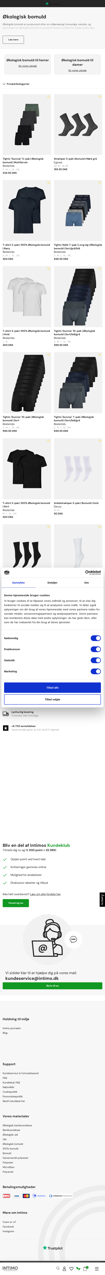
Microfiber (8, 1167)
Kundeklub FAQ (11, 1082)
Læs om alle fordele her (45, 894)
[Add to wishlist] (48, 97)
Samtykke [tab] (18, 582)
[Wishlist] (71, 1268)
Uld (4, 1139)
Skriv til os (52, 985)
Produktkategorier (16, 84)
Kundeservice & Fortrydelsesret (21, 1073)
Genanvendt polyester (15, 1157)
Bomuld (7, 1153)
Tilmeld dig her (15, 903)
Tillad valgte (52, 699)
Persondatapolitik (13, 1096)
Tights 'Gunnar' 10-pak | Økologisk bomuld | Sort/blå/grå (74, 332)
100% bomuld (10, 1148)
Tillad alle (52, 687)
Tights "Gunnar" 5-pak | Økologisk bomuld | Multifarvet (23, 160)
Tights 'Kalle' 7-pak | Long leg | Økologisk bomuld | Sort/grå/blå (78, 246)
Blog (5, 1032)
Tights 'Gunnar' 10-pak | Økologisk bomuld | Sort (23, 418)
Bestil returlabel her (14, 1101)
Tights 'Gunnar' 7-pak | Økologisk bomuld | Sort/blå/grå (74, 418)
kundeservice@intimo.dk (32, 978)
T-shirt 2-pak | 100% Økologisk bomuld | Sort (26, 504)
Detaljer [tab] (53, 582)
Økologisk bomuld (13, 1144)
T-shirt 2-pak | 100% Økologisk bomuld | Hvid (26, 332)
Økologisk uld (10, 1134)
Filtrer (102, 899)
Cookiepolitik (10, 1091)
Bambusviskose (11, 1130)
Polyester (8, 1162)
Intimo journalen (12, 1028)
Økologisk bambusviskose (17, 1125)
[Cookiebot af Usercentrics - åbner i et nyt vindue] (85, 572)
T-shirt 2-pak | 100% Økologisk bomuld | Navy (26, 246)
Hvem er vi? (9, 1222)
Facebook (8, 1226)
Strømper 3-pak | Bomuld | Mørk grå (75, 158)
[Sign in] (64, 1268)
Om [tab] (86, 582)
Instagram (8, 1231)
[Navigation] (96, 1268)
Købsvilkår (8, 1087)
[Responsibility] (78, 1268)
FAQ (5, 1077)
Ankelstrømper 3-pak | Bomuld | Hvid (76, 503)
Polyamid (8, 1171)
